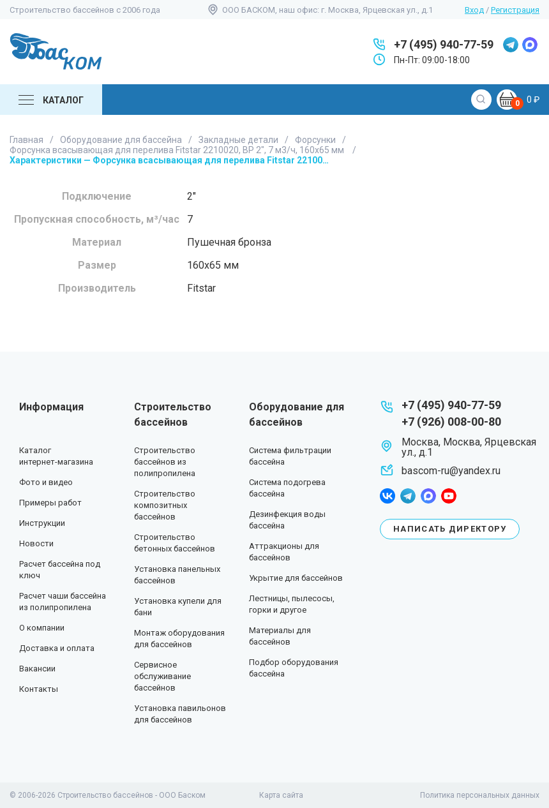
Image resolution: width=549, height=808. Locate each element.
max (530, 44)
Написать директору (449, 529)
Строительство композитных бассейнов (164, 505)
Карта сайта (281, 795)
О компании (41, 627)
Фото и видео (46, 482)
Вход (474, 10)
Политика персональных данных (479, 795)
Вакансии (37, 668)
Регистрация (515, 10)
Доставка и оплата (56, 648)
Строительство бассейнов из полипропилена (164, 461)
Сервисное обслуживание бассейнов (162, 676)
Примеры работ (50, 502)
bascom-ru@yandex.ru (451, 471)
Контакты (38, 689)
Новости (36, 543)
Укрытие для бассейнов (296, 578)
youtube (448, 496)
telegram (510, 44)
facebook (387, 496)
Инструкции (42, 523)
